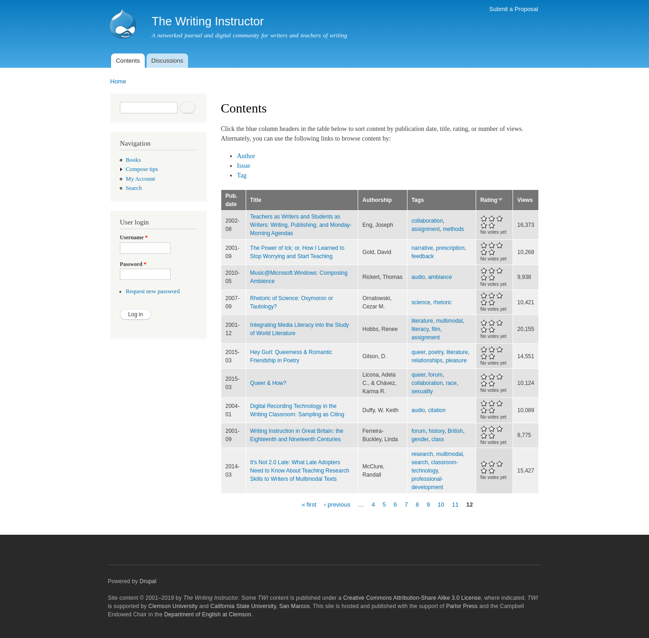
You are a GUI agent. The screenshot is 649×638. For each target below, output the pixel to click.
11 (455, 504)
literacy (420, 329)
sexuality (422, 391)
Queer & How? (268, 383)
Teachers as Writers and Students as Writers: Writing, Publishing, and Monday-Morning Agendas (301, 224)
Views (525, 200)
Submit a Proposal (513, 9)
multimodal (449, 321)
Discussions (167, 60)
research (422, 454)
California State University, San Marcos (259, 606)
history (436, 431)
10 (440, 504)
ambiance (440, 277)
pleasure (456, 360)
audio (418, 277)
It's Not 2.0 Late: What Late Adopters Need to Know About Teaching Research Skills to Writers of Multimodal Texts (299, 470)
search (420, 462)
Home (118, 81)
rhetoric (442, 302)
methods (453, 229)
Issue (243, 165)
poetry (435, 352)
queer (418, 352)
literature (422, 321)
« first (308, 504)
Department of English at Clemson (207, 614)
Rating (491, 200)
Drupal (148, 581)
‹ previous (337, 504)
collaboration (427, 221)
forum (435, 375)
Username (134, 237)
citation (437, 410)
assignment (426, 229)
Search (134, 188)
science (421, 302)
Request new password (153, 291)
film (435, 329)
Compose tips (142, 169)
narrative (422, 248)
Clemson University (173, 606)
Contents (128, 60)
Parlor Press (462, 606)
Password (133, 264)
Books (133, 160)
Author (246, 156)
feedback (423, 256)
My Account (140, 179)
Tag (242, 175)
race (451, 383)
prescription (450, 248)
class (437, 439)
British (455, 431)
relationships (427, 360)
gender (420, 439)
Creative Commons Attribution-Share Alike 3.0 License (412, 598)
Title (255, 200)
